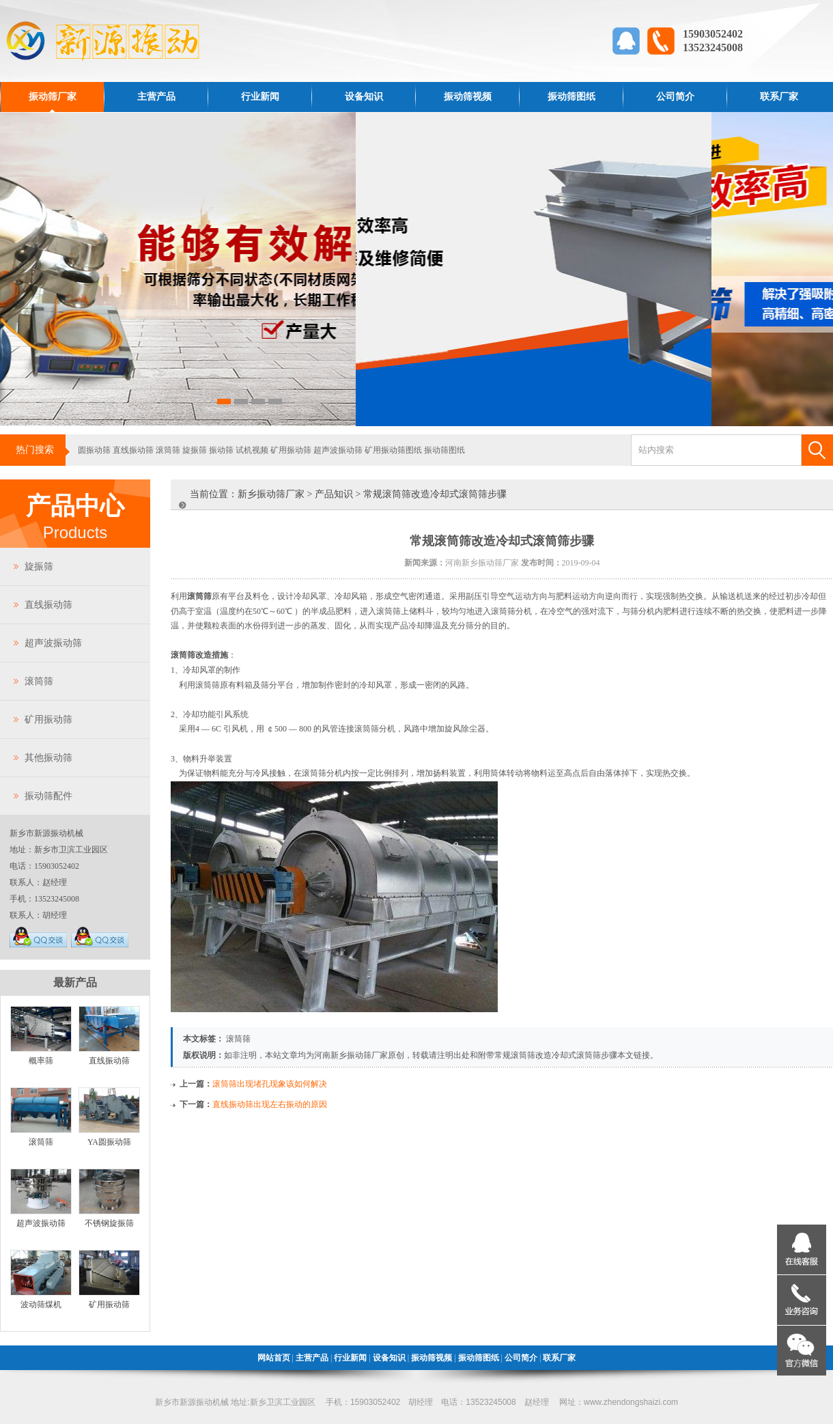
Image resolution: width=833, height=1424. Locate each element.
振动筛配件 (48, 796)
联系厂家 (779, 97)
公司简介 (675, 97)
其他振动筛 (48, 758)
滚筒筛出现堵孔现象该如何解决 (269, 1084)
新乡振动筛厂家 (271, 494)
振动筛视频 (468, 97)
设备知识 (364, 97)
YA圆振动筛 (109, 1142)
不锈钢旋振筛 (109, 1223)
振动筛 (221, 450)
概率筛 (41, 1060)
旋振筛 (194, 450)
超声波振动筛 (338, 450)
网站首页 (273, 1358)
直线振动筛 (133, 450)
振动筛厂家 (52, 97)
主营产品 (156, 97)
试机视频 (252, 450)
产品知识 (334, 494)
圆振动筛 (94, 450)
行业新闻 (260, 97)
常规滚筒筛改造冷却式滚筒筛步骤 (555, 1055)
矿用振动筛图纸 (393, 450)
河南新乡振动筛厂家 (351, 1055)
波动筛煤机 (40, 1304)
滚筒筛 (168, 450)
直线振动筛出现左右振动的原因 (269, 1104)
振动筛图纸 (571, 97)
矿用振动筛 (290, 450)
